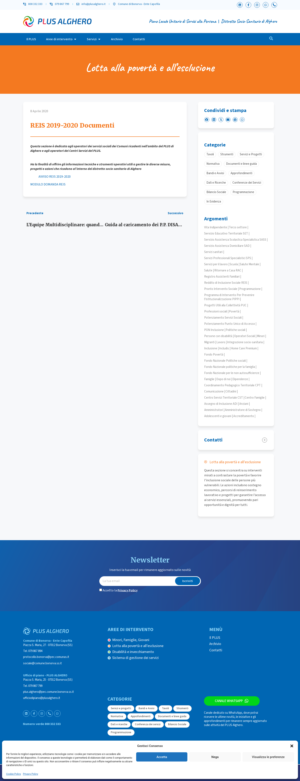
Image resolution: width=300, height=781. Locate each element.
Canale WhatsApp (229, 701)
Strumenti (182, 708)
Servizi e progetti (121, 708)
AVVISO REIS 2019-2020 (54, 176)
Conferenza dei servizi (148, 724)
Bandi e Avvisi (146, 708)
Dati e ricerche (119, 724)
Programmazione (121, 732)
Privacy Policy (30, 774)
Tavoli (165, 708)
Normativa (117, 716)
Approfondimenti (141, 716)
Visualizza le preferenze (268, 757)
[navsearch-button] (271, 39)
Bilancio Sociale (177, 724)
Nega (214, 757)
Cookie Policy (13, 774)
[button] (292, 746)
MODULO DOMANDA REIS (48, 184)
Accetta (161, 757)
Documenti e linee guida (172, 716)
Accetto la (120, 590)
